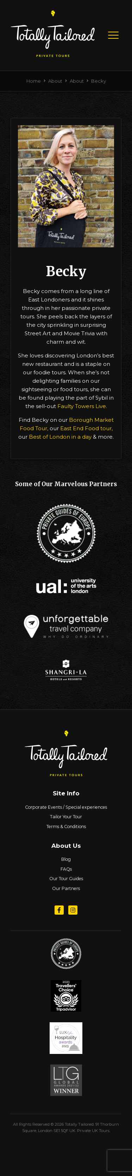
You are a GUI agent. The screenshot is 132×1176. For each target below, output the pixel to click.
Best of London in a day (60, 436)
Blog (66, 859)
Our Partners (66, 888)
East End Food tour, (86, 428)
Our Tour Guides (66, 878)
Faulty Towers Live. (82, 406)
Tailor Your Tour (66, 816)
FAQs (66, 869)
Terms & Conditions (66, 826)
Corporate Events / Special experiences (66, 807)
